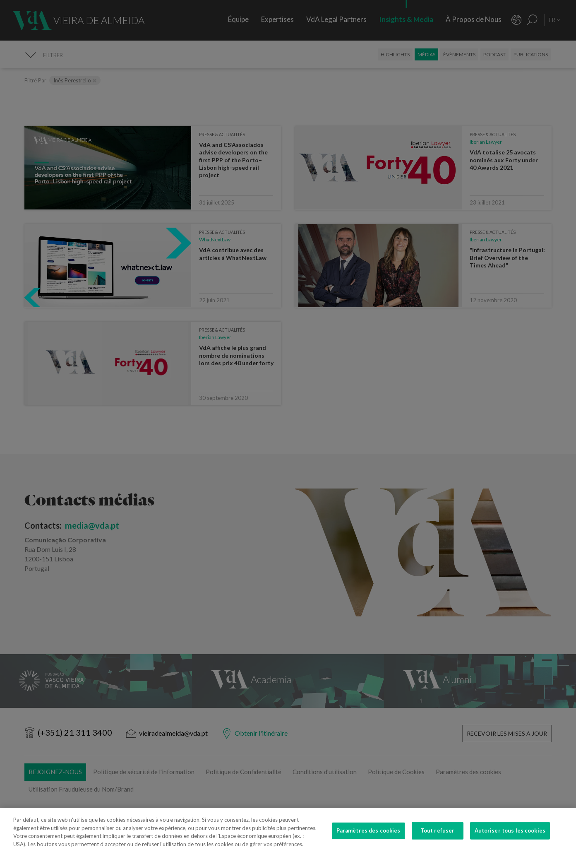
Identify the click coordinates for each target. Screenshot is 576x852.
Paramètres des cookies (368, 835)
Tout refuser (437, 835)
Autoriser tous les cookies (510, 835)
